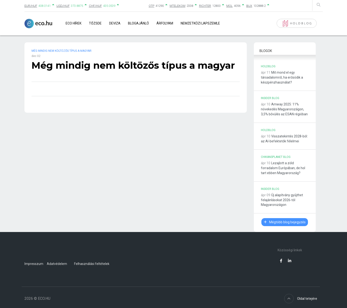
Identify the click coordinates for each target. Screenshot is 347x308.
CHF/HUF (95, 6)
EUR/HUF (30, 6)
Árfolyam (164, 23)
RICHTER (205, 6)
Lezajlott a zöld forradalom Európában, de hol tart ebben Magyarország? (283, 168)
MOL (229, 6)
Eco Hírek (73, 23)
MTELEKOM (177, 6)
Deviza (114, 23)
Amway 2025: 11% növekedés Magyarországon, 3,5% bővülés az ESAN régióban (284, 109)
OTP (151, 6)
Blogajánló (138, 23)
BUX (249, 6)
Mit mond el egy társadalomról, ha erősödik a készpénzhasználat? (282, 77)
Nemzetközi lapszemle (200, 23)
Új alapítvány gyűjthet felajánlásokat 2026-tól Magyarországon (282, 200)
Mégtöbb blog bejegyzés (285, 222)
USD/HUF (63, 6)
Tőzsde (95, 23)
